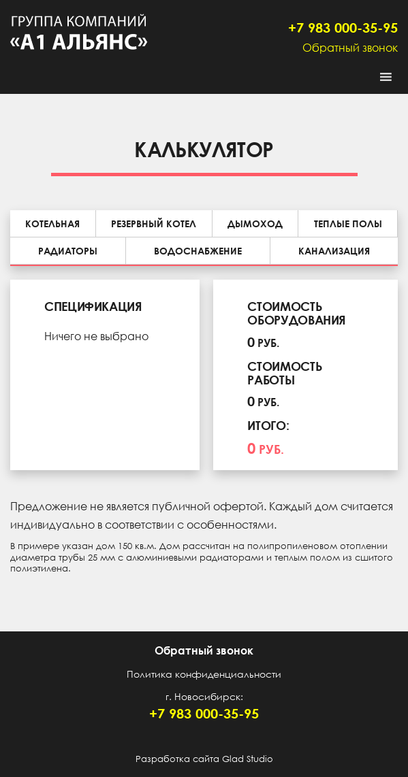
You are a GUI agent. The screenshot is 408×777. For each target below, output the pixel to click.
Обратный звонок (350, 47)
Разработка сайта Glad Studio (204, 758)
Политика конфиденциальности (204, 674)
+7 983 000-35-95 (343, 27)
